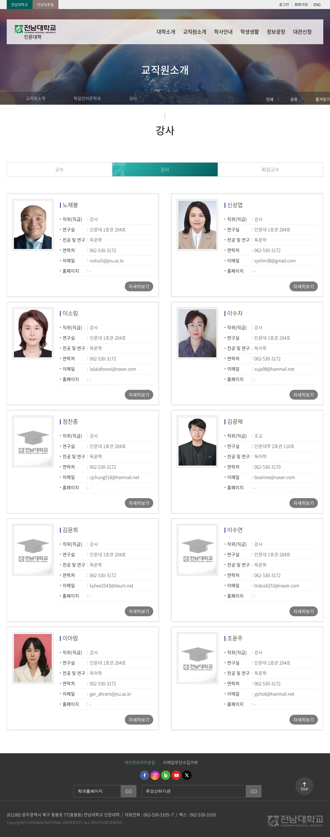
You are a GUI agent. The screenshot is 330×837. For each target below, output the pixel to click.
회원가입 (301, 4)
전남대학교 (19, 4)
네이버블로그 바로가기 (165, 775)
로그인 (284, 4)
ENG (317, 4)
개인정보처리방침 (139, 762)
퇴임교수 (270, 169)
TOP (304, 789)
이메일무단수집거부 (180, 762)
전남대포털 (45, 4)
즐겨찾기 (323, 99)
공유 (293, 99)
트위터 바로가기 (186, 775)
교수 (59, 169)
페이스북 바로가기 (144, 775)
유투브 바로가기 (176, 775)
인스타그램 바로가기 (155, 775)
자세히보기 (139, 286)
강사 (133, 98)
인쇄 (269, 99)
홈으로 (9, 98)
